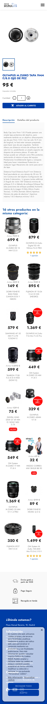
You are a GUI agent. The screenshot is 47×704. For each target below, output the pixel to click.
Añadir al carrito (23, 105)
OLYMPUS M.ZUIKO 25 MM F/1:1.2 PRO (13, 509)
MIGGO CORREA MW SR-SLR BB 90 (34, 467)
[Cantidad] (21, 98)
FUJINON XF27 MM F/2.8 (13, 547)
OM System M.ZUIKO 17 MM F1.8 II (13, 466)
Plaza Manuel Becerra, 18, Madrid (20, 625)
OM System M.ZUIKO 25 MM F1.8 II (34, 375)
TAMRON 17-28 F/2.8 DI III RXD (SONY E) (13, 378)
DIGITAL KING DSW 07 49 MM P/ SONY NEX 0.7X (13, 421)
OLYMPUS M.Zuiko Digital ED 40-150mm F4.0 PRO (34, 245)
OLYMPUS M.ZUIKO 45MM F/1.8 (34, 417)
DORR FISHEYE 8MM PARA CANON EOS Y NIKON (13, 295)
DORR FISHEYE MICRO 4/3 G (34, 510)
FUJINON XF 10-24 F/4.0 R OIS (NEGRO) (34, 294)
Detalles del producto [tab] (28, 120)
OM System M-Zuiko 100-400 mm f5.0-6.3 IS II (34, 549)
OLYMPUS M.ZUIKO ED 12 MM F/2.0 (13, 248)
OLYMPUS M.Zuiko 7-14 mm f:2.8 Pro (34, 334)
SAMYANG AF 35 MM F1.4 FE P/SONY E (13, 336)
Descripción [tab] (9, 120)
